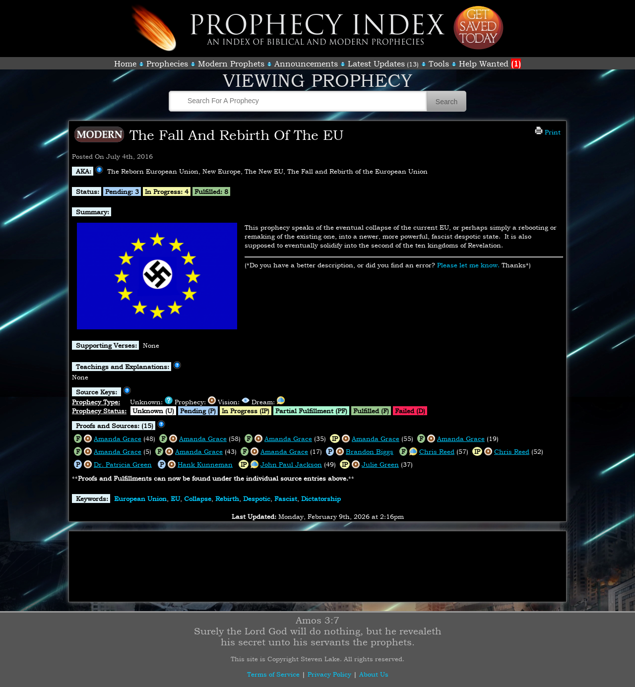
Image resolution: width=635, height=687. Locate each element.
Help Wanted (490, 63)
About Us (373, 674)
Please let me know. (468, 264)
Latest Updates (376, 63)
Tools (439, 63)
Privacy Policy (329, 674)
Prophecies (167, 63)
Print (548, 131)
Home (125, 63)
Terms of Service (273, 674)
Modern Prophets (231, 63)
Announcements (306, 63)
